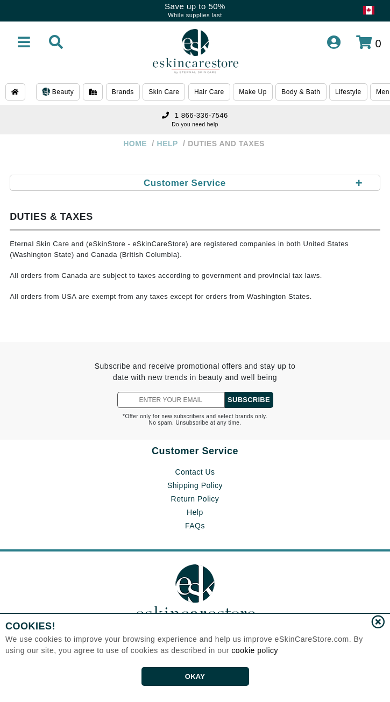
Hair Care (209, 92)
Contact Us (195, 472)
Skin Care (163, 92)
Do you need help (195, 124)
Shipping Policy (195, 485)
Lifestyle (348, 92)
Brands (123, 92)
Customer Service (195, 451)
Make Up (253, 92)
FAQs (195, 525)
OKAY (195, 676)
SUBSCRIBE (249, 400)
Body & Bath (300, 92)
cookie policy (254, 650)
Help (195, 512)
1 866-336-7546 (195, 115)
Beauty (58, 92)
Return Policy (195, 499)
